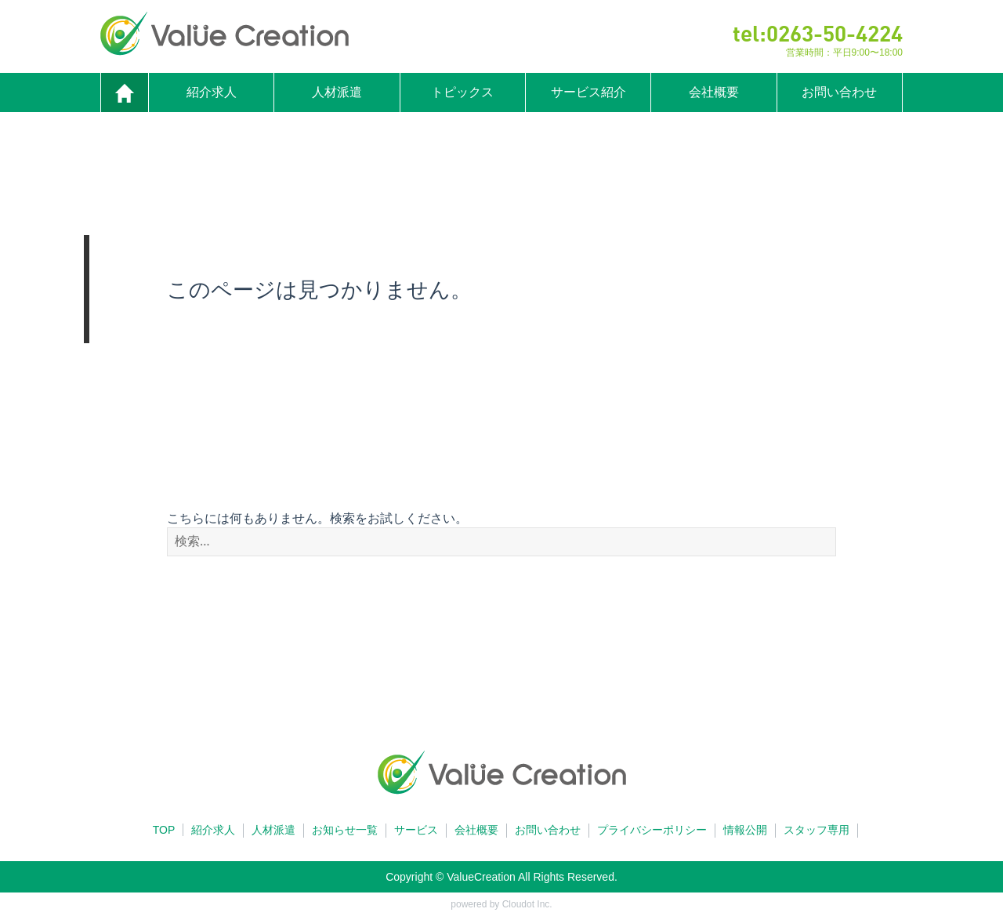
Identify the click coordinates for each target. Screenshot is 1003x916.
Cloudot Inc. (527, 904)
